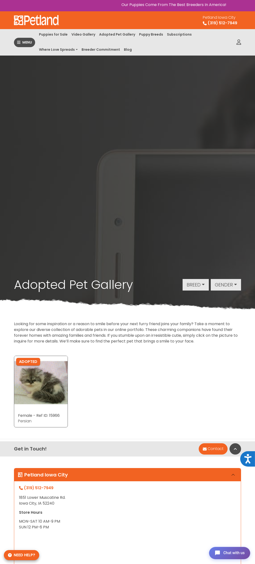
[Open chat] (229, 553)
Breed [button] (194, 284)
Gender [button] (224, 284)
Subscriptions (179, 34)
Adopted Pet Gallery (117, 34)
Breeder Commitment (101, 49)
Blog (128, 49)
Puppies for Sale (53, 34)
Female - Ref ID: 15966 (39, 415)
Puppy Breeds (151, 34)
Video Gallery (83, 34)
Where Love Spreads (57, 49)
